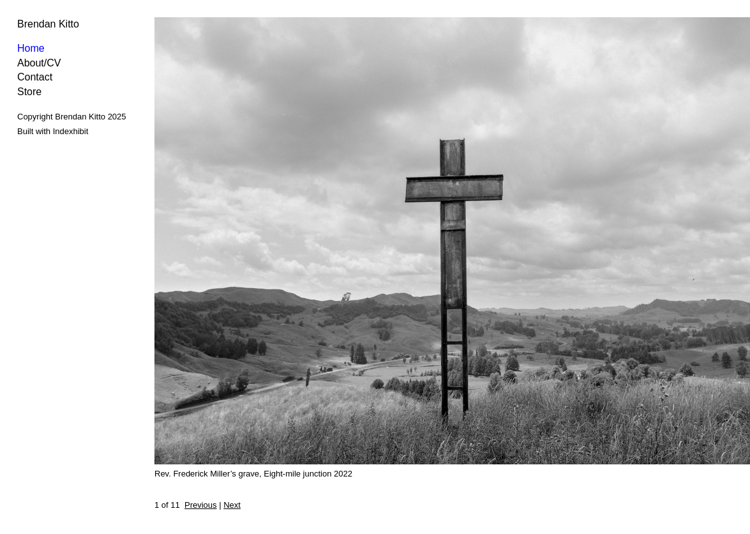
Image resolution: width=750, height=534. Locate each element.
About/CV (39, 62)
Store (29, 91)
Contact (34, 77)
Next (232, 505)
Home (31, 48)
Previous (200, 505)
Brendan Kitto (48, 24)
